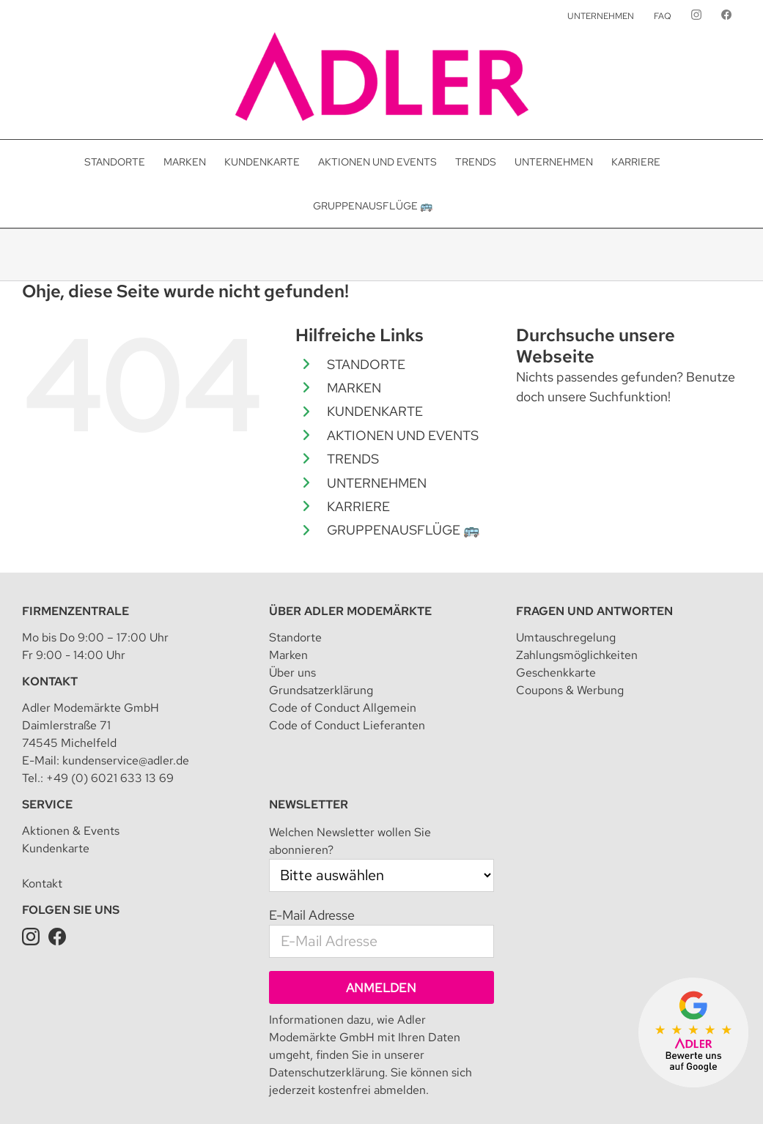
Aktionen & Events (70, 763)
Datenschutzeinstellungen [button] (392, 1075)
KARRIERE (358, 506)
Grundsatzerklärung (321, 622)
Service (47, 737)
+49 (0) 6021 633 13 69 (110, 710)
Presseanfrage (415, 1091)
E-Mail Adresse (312, 847)
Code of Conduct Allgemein (342, 640)
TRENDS (353, 458)
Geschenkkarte (556, 605)
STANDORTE (366, 364)
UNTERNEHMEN (377, 482)
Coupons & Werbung (570, 622)
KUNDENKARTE (375, 411)
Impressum (236, 1075)
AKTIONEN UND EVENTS (403, 435)
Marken (288, 587)
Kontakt (50, 614)
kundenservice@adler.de (125, 693)
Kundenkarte (55, 781)
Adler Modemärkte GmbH (145, 1075)
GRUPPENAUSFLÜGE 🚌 (403, 529)
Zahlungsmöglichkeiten (577, 587)
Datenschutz (297, 1075)
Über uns (292, 605)
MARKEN (354, 387)
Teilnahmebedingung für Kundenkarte (546, 1075)
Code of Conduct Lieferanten (347, 658)
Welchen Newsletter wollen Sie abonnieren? (350, 773)
